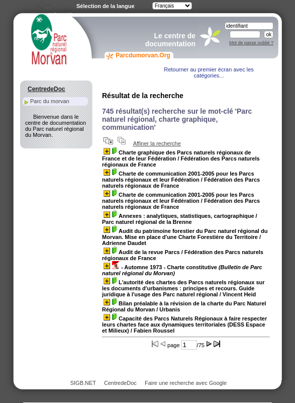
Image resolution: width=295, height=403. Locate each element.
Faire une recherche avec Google (186, 383)
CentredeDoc (120, 383)
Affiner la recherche (157, 143)
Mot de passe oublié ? (251, 42)
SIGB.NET (83, 383)
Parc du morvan (49, 101)
